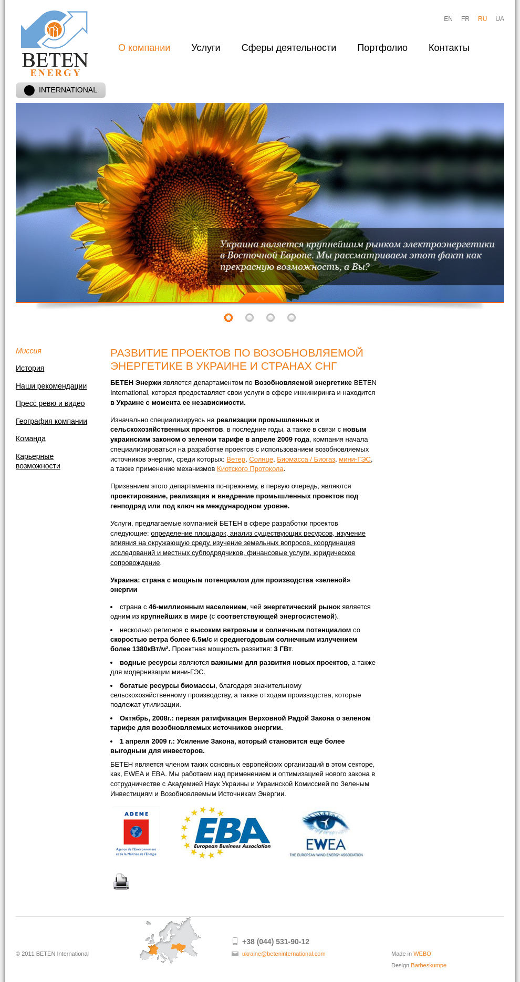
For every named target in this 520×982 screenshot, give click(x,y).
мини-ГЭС (355, 459)
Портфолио (382, 48)
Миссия (28, 351)
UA (499, 19)
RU (482, 19)
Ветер (235, 459)
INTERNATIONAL (60, 90)
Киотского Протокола (250, 469)
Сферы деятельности (289, 48)
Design (418, 965)
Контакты (449, 48)
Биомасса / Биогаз (306, 459)
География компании (51, 421)
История (30, 368)
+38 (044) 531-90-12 (275, 941)
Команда (31, 438)
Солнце (261, 459)
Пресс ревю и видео (50, 403)
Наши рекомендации (51, 386)
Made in (411, 953)
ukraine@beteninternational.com (284, 953)
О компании (144, 48)
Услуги (205, 48)
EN (448, 19)
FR (465, 19)
